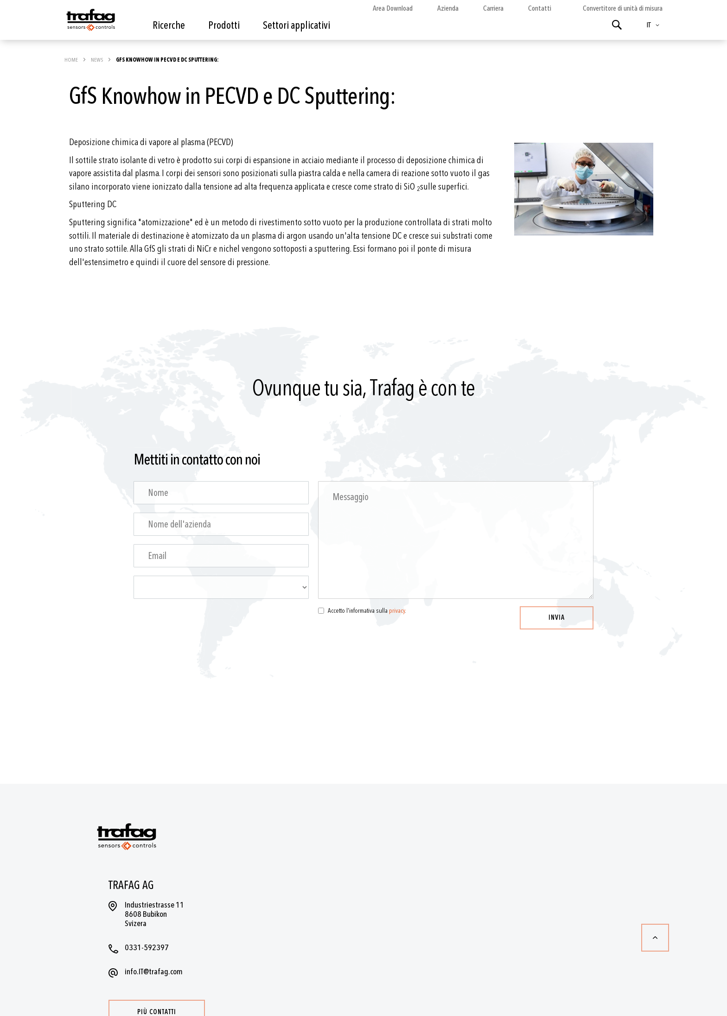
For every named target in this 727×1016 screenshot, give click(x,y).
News (97, 60)
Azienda (448, 8)
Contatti (539, 8)
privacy (397, 610)
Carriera (493, 8)
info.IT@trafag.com (154, 972)
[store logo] (89, 22)
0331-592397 (147, 947)
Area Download (393, 8)
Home (71, 60)
